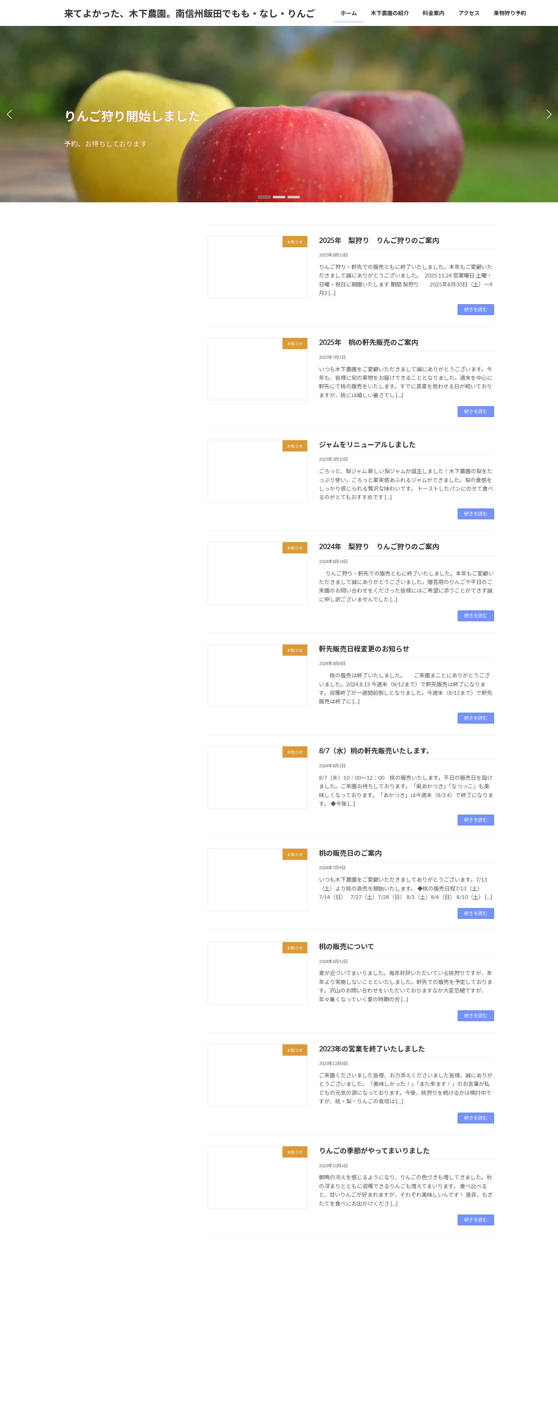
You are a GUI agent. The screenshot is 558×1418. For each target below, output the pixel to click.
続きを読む (475, 309)
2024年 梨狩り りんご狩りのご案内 (379, 546)
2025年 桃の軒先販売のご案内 (368, 342)
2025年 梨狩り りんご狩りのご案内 (379, 240)
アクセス (191, 1295)
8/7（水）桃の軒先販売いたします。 (376, 750)
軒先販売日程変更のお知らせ (364, 648)
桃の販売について (346, 946)
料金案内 (157, 1295)
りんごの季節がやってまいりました (374, 1150)
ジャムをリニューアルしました (367, 444)
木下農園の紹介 (116, 1295)
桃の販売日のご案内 (350, 853)
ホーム (78, 1295)
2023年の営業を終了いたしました (372, 1048)
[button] (264, 197)
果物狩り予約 (229, 1295)
